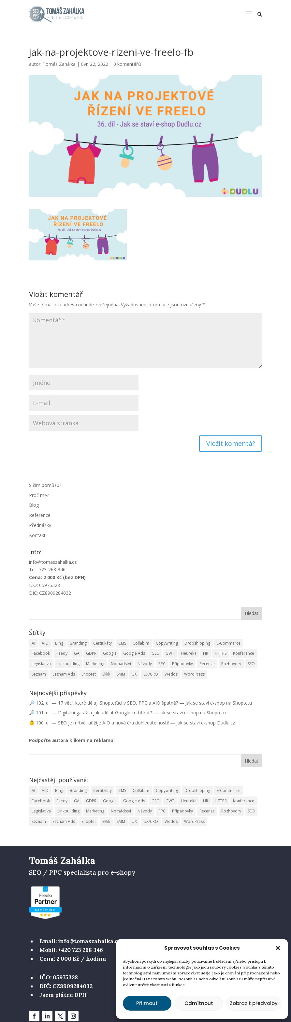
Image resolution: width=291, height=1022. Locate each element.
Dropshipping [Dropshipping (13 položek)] (197, 643)
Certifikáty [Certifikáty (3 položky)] (102, 643)
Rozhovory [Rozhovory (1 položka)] (231, 663)
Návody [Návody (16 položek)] (145, 663)
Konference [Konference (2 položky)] (243, 653)
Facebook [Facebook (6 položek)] (41, 653)
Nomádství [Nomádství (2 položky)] (121, 663)
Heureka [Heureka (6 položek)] (188, 653)
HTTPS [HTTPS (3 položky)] (220, 653)
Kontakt (37, 535)
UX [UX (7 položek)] (134, 674)
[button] (278, 948)
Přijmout (147, 1003)
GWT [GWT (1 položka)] (170, 653)
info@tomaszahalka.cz (53, 562)
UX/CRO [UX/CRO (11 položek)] (150, 674)
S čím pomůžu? (45, 485)
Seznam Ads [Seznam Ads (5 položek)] (63, 674)
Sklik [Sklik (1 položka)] (106, 674)
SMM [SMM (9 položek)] (121, 674)
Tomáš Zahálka (59, 64)
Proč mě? (39, 495)
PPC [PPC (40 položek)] (162, 663)
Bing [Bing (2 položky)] (59, 643)
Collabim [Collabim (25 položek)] (141, 643)
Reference (40, 515)
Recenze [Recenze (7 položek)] (207, 663)
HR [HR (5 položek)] (205, 653)
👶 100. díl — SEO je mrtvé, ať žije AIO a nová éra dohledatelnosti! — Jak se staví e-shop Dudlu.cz (132, 723)
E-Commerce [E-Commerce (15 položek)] (228, 643)
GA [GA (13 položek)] (77, 653)
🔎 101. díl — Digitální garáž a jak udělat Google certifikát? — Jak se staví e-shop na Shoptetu (127, 712)
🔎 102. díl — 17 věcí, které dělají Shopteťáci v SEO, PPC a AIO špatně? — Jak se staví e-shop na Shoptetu (140, 703)
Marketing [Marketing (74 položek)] (95, 663)
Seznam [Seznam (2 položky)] (39, 674)
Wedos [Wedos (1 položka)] (171, 674)
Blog (34, 505)
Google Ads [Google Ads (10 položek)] (134, 653)
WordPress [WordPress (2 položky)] (194, 674)
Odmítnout (198, 1003)
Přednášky (40, 525)
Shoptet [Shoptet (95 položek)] (88, 674)
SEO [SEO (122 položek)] (251, 663)
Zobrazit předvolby (254, 1003)
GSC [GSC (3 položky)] (155, 653)
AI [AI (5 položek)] (33, 643)
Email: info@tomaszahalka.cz (80, 941)
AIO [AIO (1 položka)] (45, 643)
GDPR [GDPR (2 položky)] (91, 653)
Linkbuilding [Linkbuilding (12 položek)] (68, 663)
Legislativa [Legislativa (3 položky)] (41, 663)
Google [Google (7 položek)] (110, 653)
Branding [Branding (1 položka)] (78, 643)
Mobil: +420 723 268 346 (71, 950)
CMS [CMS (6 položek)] (122, 643)
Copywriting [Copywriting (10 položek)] (167, 643)
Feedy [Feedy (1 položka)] (61, 653)
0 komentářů (127, 64)
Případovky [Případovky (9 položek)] (182, 663)
